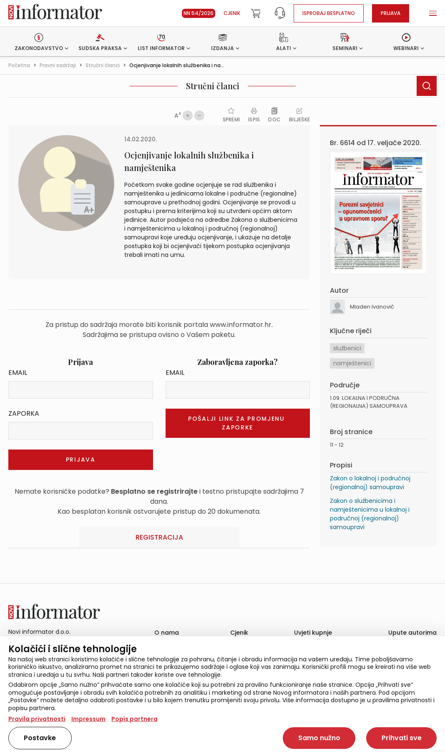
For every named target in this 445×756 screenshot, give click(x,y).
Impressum (88, 719)
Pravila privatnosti (36, 719)
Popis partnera (134, 719)
